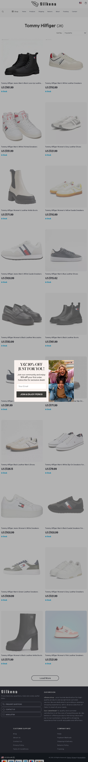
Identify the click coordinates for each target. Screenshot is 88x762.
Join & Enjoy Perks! (31, 394)
